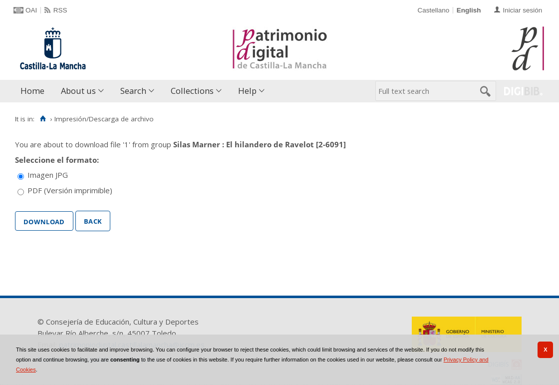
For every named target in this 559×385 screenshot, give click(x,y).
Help (247, 90)
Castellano (433, 10)
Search (133, 90)
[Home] (42, 118)
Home (32, 90)
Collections (192, 90)
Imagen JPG (47, 175)
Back (93, 220)
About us (78, 90)
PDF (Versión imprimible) (69, 190)
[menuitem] (34, 91)
